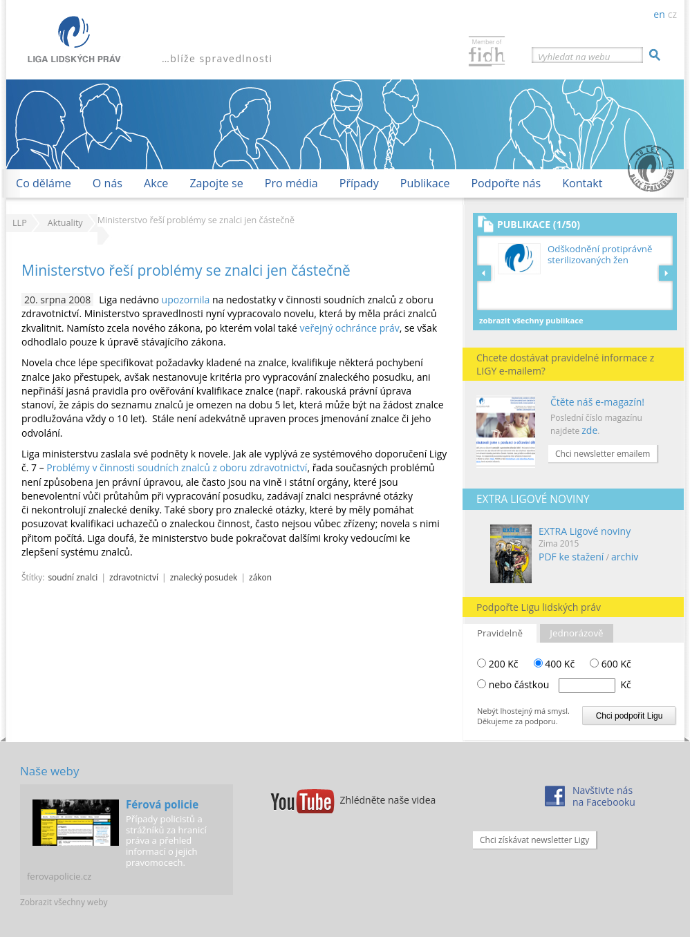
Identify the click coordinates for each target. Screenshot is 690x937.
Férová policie (162, 804)
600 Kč (610, 663)
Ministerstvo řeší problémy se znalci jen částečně (186, 270)
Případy (359, 183)
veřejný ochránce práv (350, 327)
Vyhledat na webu (574, 56)
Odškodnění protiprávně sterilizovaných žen (600, 255)
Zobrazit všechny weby (64, 902)
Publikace (425, 183)
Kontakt (582, 183)
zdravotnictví (133, 577)
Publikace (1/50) (538, 224)
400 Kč (554, 663)
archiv (624, 556)
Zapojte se (216, 183)
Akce (156, 183)
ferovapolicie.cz (59, 876)
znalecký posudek (204, 577)
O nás (107, 183)
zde (589, 430)
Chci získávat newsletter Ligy (534, 840)
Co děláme (43, 183)
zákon (260, 577)
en (658, 14)
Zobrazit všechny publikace (531, 320)
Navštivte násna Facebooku (603, 796)
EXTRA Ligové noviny (585, 531)
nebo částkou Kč (560, 684)
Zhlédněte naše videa (388, 799)
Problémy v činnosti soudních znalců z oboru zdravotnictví (176, 467)
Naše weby (49, 771)
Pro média (291, 183)
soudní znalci (72, 577)
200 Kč (498, 663)
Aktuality (65, 223)
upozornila (186, 299)
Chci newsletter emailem (602, 454)
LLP (19, 223)
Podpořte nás (506, 183)
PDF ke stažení (571, 556)
